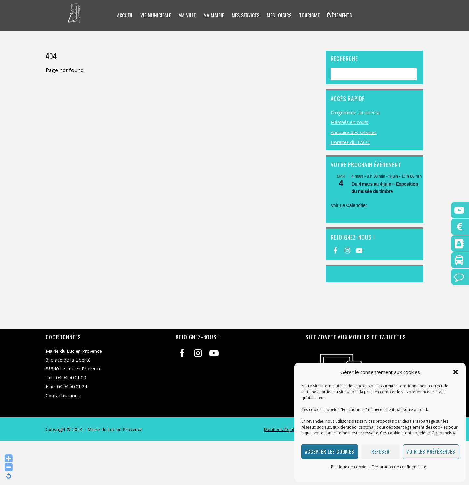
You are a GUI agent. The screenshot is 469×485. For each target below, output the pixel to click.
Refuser (380, 451)
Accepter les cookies (329, 451)
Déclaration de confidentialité (399, 467)
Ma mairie (213, 15)
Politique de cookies (349, 467)
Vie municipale (155, 15)
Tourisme (309, 15)
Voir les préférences (430, 451)
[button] (455, 372)
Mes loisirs (279, 15)
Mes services (245, 15)
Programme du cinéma (355, 112)
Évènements (340, 15)
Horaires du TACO (350, 142)
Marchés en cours (349, 122)
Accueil (124, 15)
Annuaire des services (354, 132)
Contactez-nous (63, 395)
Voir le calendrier (349, 205)
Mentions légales (281, 429)
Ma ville (186, 15)
